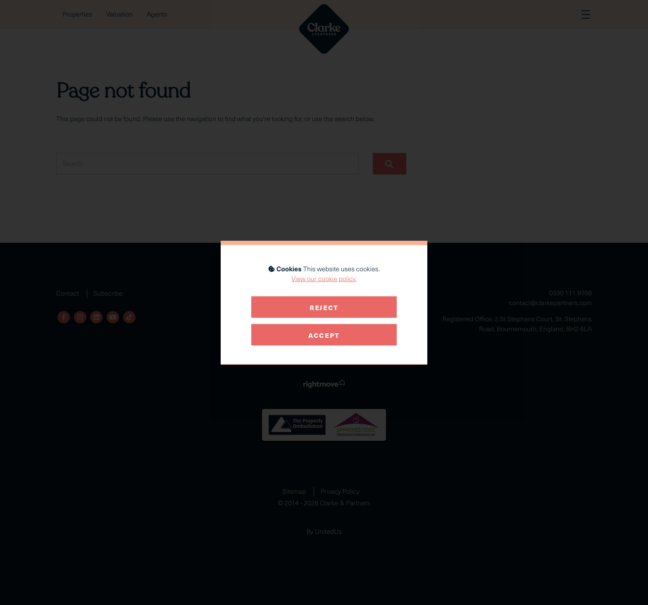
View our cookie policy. (324, 278)
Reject (324, 306)
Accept (324, 334)
